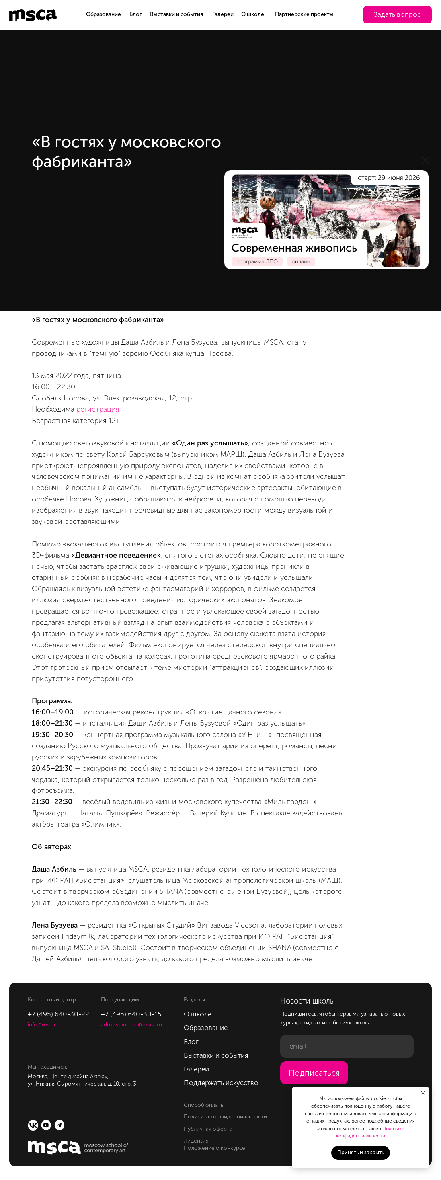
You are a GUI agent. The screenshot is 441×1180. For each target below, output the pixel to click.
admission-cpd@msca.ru (131, 1024)
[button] (397, 14)
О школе (252, 14)
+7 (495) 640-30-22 (58, 1014)
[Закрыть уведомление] (423, 1093)
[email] (346, 1046)
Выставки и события (176, 14)
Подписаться (314, 1073)
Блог (135, 14)
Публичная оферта (208, 1128)
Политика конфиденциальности (225, 1116)
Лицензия (196, 1140)
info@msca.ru (45, 1024)
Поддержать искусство (221, 1083)
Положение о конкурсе (214, 1148)
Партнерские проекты (304, 14)
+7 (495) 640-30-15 (131, 1014)
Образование (103, 14)
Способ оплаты (204, 1105)
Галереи (223, 14)
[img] (326, 219)
